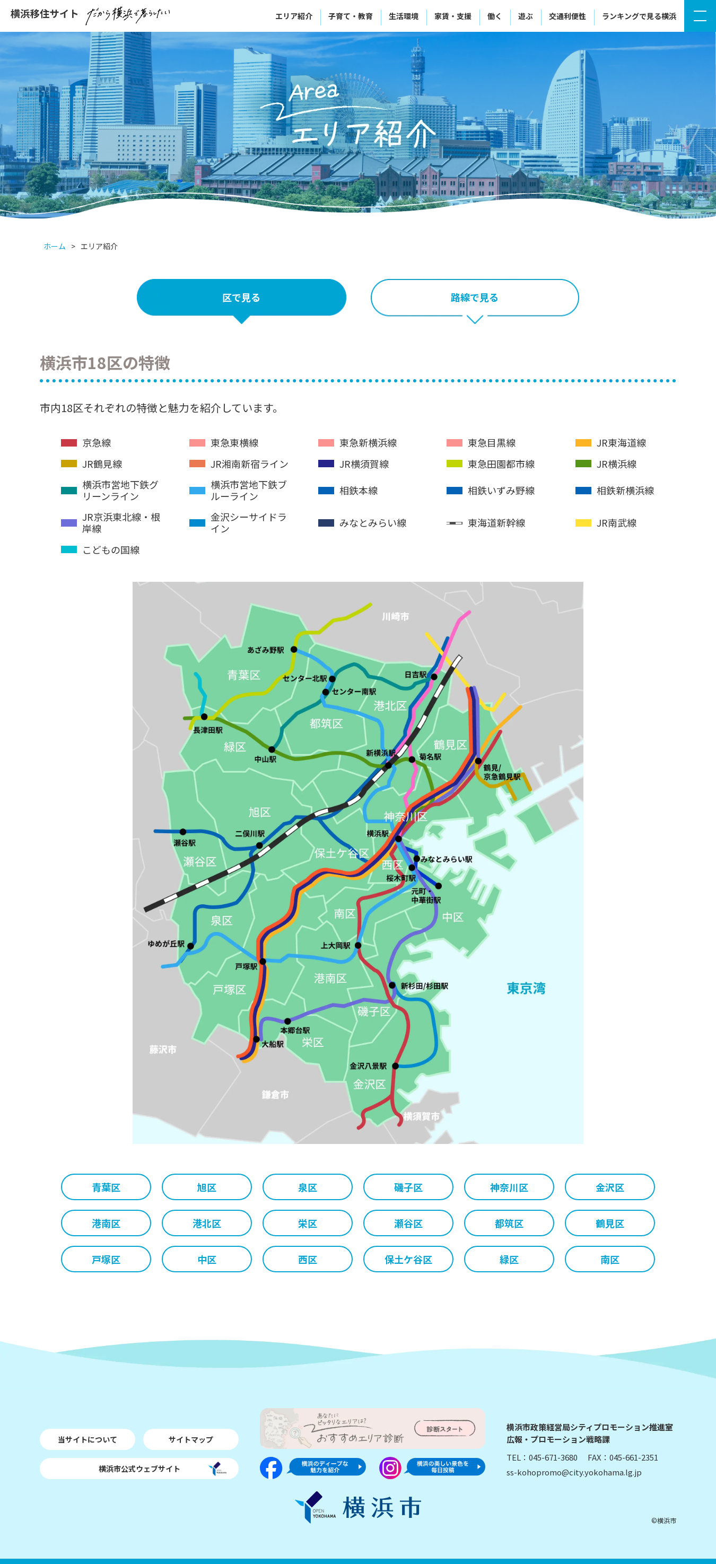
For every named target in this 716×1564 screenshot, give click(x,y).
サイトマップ (191, 1439)
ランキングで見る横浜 (639, 16)
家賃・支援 (452, 16)
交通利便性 (567, 16)
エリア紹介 (293, 16)
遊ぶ (525, 16)
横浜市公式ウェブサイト (139, 1468)
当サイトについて (87, 1439)
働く (494, 16)
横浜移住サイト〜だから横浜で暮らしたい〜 (90, 15)
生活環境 (403, 16)
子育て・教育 (350, 16)
